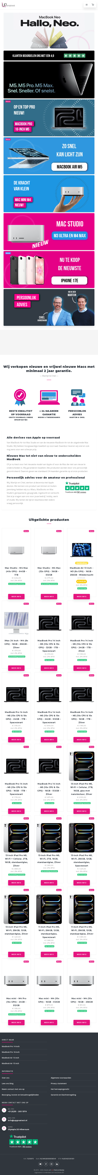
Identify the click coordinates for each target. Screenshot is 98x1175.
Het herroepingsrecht (60, 1089)
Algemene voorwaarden (61, 1078)
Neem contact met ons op (13, 1089)
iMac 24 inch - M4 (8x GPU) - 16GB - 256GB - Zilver (16, 644)
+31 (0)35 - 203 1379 (17, 1111)
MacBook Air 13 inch (10, 1058)
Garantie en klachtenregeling (63, 1095)
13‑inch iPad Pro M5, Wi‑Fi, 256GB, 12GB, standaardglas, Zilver (16, 930)
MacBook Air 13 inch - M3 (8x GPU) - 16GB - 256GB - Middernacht (81, 571)
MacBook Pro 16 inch (11, 1052)
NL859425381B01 (66, 1159)
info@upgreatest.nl (17, 1120)
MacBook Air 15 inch (10, 1063)
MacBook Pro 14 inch (11, 1046)
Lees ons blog (7, 1083)
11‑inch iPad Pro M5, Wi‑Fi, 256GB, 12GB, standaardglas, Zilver (81, 930)
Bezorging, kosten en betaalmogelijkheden (20, 1095)
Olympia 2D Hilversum (18, 1129)
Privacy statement (59, 1083)
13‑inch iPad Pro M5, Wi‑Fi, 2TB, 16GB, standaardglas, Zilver (49, 858)
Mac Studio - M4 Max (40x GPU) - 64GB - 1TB (16, 571)
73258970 (29, 1159)
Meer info (16, 597)
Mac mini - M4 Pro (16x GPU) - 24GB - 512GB (16, 1002)
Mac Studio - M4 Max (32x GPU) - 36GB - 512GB (49, 571)
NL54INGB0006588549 (46, 1159)
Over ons (5, 1078)
